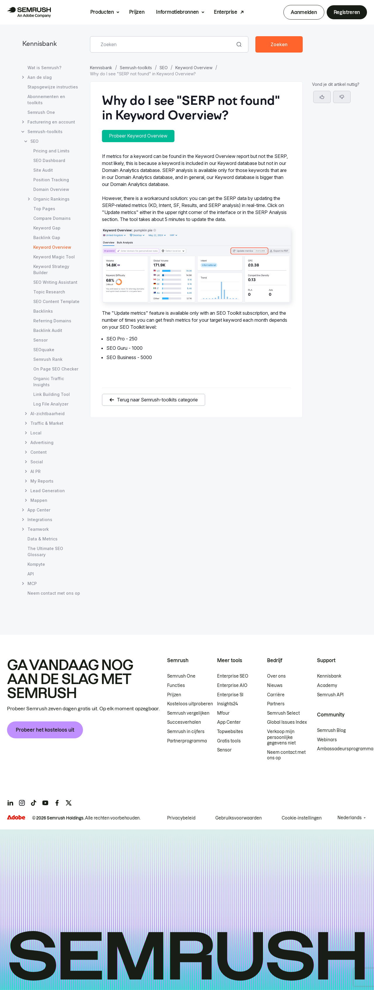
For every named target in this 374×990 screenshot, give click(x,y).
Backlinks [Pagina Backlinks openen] (43, 311)
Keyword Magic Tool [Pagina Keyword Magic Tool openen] (54, 256)
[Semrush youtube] (45, 803)
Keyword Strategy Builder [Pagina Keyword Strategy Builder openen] (51, 269)
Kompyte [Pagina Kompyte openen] (36, 564)
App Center (229, 722)
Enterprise (225, 12)
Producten (102, 12)
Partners (276, 704)
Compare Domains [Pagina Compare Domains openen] (52, 218)
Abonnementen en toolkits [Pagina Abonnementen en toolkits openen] (46, 99)
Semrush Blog (331, 730)
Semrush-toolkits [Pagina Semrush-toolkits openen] (45, 131)
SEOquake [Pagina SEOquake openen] (43, 349)
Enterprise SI (230, 695)
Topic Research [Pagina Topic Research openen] (49, 291)
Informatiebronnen (177, 12)
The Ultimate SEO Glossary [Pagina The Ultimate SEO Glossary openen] (45, 551)
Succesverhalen (184, 722)
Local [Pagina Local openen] (35, 433)
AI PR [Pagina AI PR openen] (35, 471)
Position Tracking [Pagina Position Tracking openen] (51, 179)
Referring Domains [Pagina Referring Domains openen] (52, 320)
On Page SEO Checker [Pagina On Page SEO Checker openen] (55, 368)
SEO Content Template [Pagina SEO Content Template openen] (56, 301)
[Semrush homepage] (29, 12)
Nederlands (349, 817)
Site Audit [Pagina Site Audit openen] (43, 170)
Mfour (223, 713)
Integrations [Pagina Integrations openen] (39, 519)
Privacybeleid (181, 818)
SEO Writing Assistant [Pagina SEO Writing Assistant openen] (55, 282)
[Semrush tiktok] (33, 803)
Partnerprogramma (187, 741)
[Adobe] (16, 817)
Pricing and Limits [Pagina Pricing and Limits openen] (51, 150)
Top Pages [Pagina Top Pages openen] (44, 208)
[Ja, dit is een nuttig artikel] (322, 97)
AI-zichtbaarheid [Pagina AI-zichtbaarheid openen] (47, 413)
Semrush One (181, 676)
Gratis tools (229, 741)
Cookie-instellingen (302, 818)
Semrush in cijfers (186, 731)
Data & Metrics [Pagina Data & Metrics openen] (42, 538)
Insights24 (227, 704)
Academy (327, 685)
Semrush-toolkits (136, 67)
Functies (176, 685)
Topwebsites (230, 731)
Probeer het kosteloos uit (45, 730)
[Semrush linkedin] (10, 803)
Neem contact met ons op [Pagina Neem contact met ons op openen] (53, 593)
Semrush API (330, 695)
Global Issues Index (287, 722)
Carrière (276, 695)
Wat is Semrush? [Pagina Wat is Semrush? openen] (44, 67)
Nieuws (275, 685)
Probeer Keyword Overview (138, 136)
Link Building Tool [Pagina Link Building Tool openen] (51, 394)
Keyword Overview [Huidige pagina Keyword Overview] (52, 247)
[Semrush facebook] (57, 803)
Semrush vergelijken (188, 713)
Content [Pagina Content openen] (38, 452)
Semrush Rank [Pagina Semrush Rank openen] (48, 359)
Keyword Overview (193, 67)
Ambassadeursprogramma (345, 749)
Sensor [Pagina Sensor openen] (40, 339)
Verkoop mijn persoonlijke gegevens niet (281, 737)
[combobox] (162, 44)
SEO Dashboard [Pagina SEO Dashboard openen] (49, 160)
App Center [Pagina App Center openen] (38, 510)
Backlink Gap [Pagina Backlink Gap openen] (46, 237)
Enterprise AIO (232, 685)
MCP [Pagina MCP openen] (32, 583)
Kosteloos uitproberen (190, 704)
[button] (342, 97)
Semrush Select (283, 713)
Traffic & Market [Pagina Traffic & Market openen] (46, 423)
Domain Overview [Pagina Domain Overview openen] (51, 189)
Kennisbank (39, 44)
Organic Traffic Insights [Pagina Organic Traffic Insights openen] (48, 381)
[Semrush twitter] (69, 803)
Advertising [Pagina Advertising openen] (41, 442)
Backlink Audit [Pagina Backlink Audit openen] (47, 330)
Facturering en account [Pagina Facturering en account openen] (51, 122)
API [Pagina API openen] (30, 573)
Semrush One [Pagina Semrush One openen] (41, 112)
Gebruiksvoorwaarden (238, 818)
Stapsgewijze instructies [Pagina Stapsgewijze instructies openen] (52, 86)
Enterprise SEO (232, 676)
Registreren (347, 12)
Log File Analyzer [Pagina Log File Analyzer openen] (50, 403)
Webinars (327, 739)
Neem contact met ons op (286, 755)
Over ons (276, 676)
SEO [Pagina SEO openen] (34, 141)
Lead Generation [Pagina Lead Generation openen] (47, 491)
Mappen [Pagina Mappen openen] (38, 500)
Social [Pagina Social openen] (36, 462)
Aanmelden (304, 12)
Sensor (224, 750)
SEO (164, 67)
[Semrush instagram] (22, 803)
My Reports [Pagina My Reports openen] (41, 481)
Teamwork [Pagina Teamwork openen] (38, 529)
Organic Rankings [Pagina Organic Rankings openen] (51, 199)
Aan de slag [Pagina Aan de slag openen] (39, 77)
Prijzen (137, 12)
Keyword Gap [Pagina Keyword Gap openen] (46, 227)
